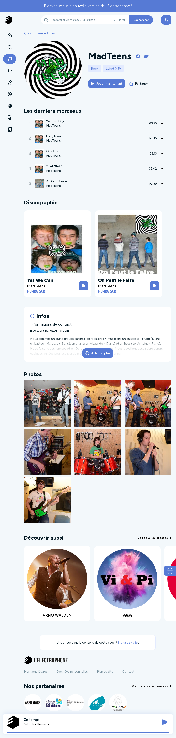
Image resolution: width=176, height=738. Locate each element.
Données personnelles (72, 671)
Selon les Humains (36, 724)
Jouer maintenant (106, 83)
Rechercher (141, 20)
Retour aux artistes (40, 33)
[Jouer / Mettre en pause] (164, 722)
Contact (128, 671)
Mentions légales (36, 671)
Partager (138, 84)
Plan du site (105, 671)
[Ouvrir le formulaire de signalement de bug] (170, 571)
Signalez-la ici (128, 642)
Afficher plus (97, 353)
